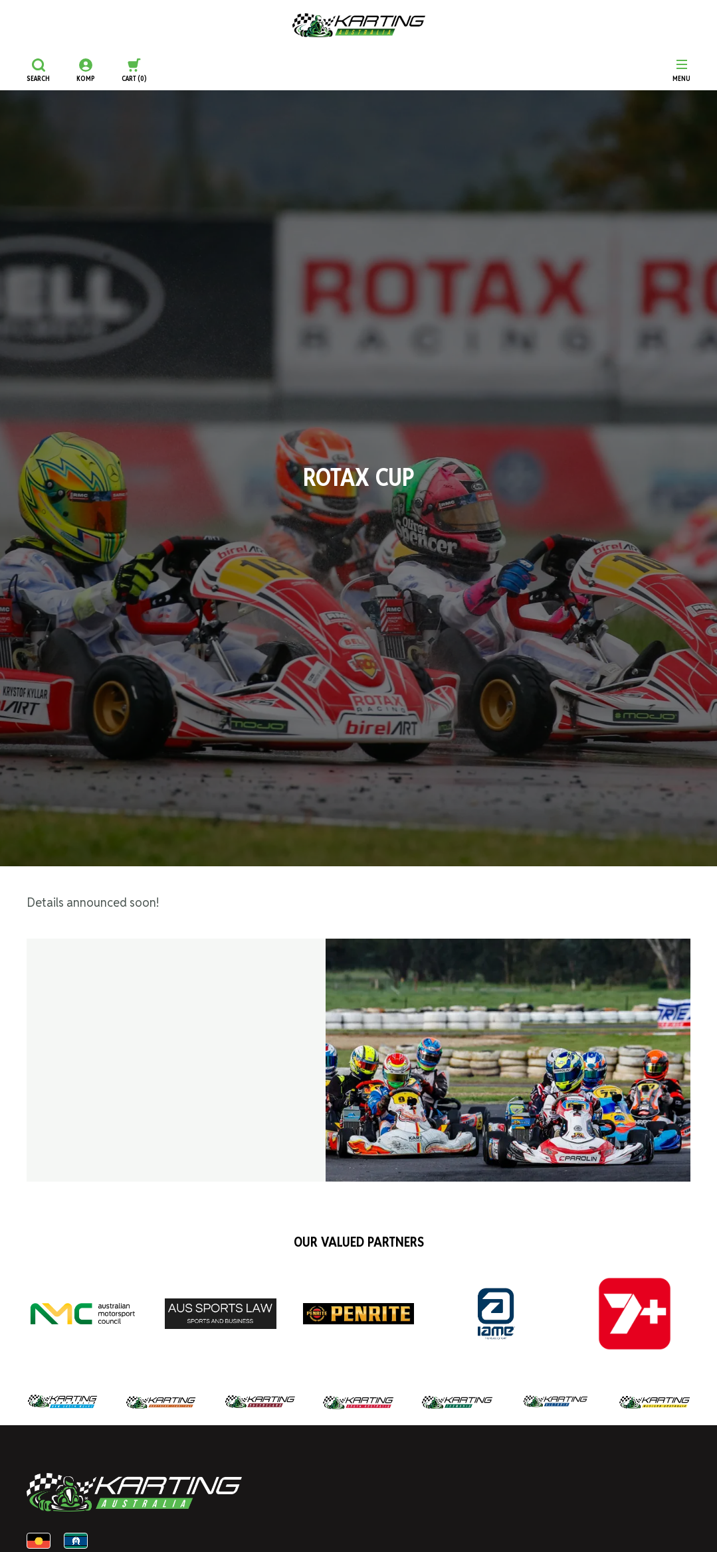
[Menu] (681, 70)
